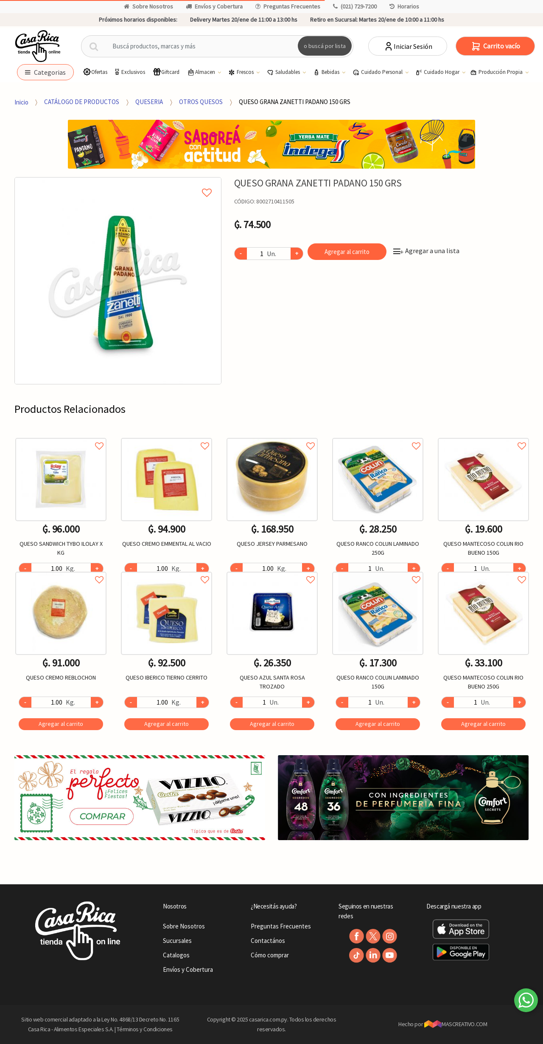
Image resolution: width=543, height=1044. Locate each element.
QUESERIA (149, 102)
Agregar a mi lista (118, 183)
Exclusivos (129, 72)
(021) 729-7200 (355, 6)
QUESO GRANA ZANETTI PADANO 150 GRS (294, 102)
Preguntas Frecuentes (287, 6)
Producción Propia (497, 72)
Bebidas (327, 72)
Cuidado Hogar (438, 72)
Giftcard (166, 72)
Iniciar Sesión (407, 46)
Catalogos (176, 955)
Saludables (284, 72)
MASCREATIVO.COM (455, 1024)
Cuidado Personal (378, 72)
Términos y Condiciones (145, 1029)
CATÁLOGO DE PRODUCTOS (81, 102)
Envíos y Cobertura (214, 6)
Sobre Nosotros (148, 6)
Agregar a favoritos (61, 436)
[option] (118, 281)
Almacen (201, 72)
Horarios (404, 6)
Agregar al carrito (347, 252)
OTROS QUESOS (201, 102)
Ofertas (95, 72)
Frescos (241, 72)
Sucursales (177, 941)
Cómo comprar (270, 955)
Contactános (268, 941)
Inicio (21, 102)
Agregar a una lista (426, 250)
